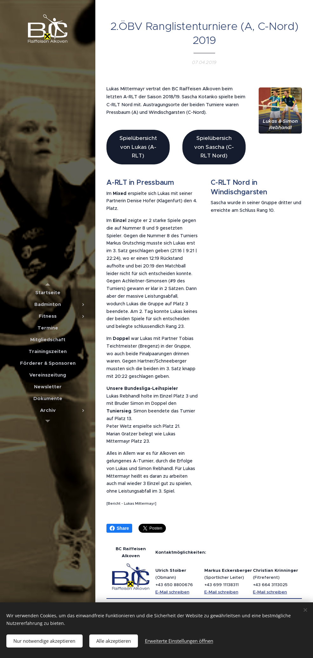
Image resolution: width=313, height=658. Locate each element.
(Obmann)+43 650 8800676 (174, 577)
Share (119, 528)
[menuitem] (47, 292)
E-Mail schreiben (172, 592)
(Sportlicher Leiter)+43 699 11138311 (228, 577)
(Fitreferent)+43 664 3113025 (275, 577)
